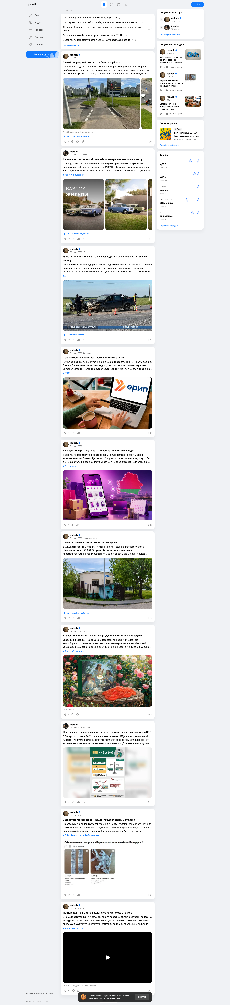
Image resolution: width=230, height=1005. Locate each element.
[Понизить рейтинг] (72, 141)
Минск (86, 136)
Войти (197, 4)
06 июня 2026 (76, 58)
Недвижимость (90, 538)
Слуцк (86, 613)
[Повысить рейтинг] (65, 141)
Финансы (87, 353)
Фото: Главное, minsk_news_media (78, 132)
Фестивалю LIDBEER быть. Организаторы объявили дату (186, 135)
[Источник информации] (83, 141)
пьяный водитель (73, 928)
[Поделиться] (77, 141)
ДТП (66, 275)
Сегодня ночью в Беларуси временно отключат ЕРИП (92, 35)
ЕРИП (67, 373)
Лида (179, 129)
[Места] (126, 4)
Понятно (142, 997)
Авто (85, 155)
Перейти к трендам (169, 225)
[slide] (101, 103)
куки (106, 995)
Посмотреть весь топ (170, 34)
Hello (67, 174)
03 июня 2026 (76, 815)
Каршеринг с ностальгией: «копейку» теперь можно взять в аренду (100, 22)
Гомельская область (76, 335)
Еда (84, 631)
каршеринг (78, 174)
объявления (92, 835)
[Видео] (111, 4)
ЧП (84, 252)
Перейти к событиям (169, 145)
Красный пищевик (74, 651)
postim (33, 4)
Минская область (74, 136)
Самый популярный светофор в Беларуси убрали (90, 17)
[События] (118, 4)
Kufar (67, 835)
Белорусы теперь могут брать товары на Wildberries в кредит (96, 40)
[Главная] (104, 4)
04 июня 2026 (76, 353)
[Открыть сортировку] (67, 10)
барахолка (78, 835)
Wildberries (70, 466)
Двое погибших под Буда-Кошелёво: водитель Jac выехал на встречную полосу (102, 29)
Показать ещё (69, 45)
